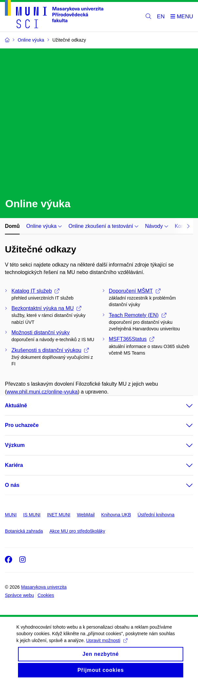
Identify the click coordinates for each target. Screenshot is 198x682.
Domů (12, 226)
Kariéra (14, 465)
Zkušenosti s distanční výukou (50, 350)
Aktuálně (16, 405)
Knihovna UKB (116, 514)
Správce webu (19, 595)
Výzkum (15, 445)
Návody (156, 226)
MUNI (11, 514)
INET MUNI (58, 514)
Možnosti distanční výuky (40, 332)
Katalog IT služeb (35, 291)
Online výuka (44, 226)
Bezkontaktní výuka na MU (46, 308)
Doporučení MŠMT (134, 291)
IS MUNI (32, 514)
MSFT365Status (131, 339)
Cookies (46, 595)
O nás (12, 485)
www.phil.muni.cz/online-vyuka (42, 392)
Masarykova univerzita (43, 587)
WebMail (86, 514)
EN (161, 16)
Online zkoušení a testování (103, 226)
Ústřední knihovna (155, 514)
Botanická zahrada (24, 531)
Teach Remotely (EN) (137, 315)
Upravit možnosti (106, 647)
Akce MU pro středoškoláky (77, 531)
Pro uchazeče (22, 425)
